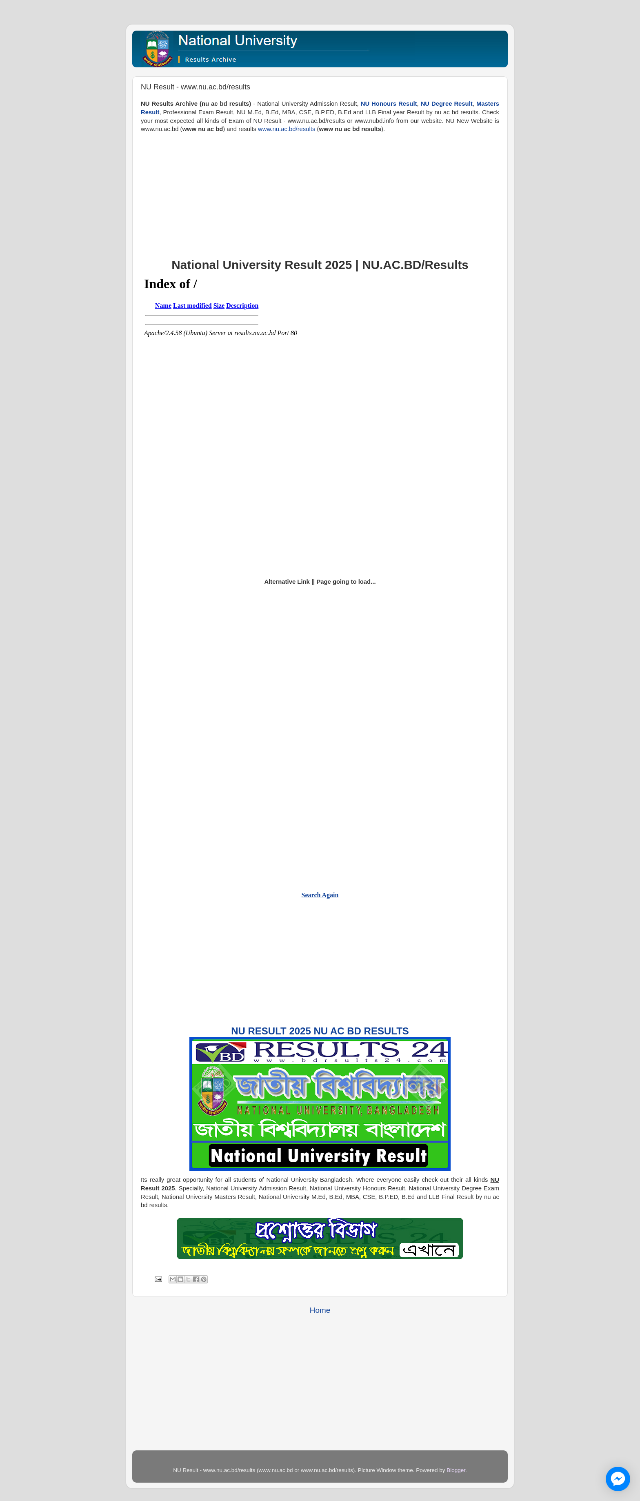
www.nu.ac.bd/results (286, 129)
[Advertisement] (320, 190)
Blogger (456, 1470)
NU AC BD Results (361, 1030)
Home (320, 1310)
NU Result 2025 (271, 1030)
